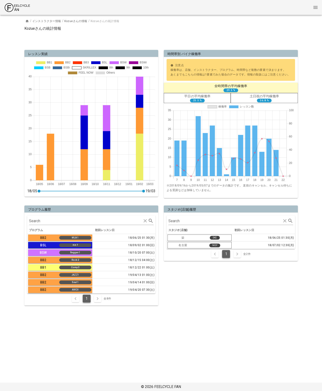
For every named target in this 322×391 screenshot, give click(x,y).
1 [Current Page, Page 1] (86, 298)
